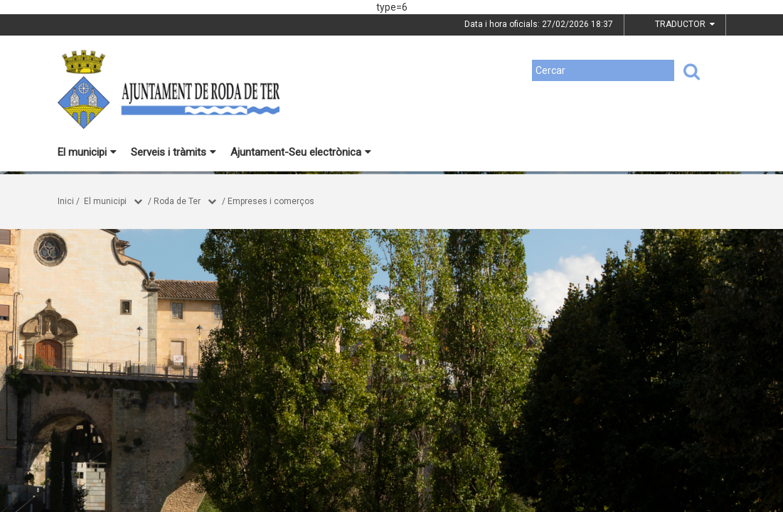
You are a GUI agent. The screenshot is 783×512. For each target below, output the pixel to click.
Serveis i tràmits (173, 152)
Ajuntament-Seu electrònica (300, 152)
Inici (66, 201)
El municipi (87, 152)
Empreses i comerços (271, 201)
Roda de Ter (177, 201)
